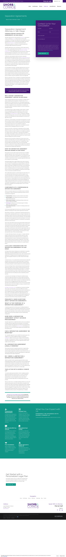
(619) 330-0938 (47, 1)
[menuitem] (4, 517)
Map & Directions (6, 508)
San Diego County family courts (9, 287)
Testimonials (38, 498)
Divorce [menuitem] (40, 6)
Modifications (6, 337)
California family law (12, 113)
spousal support (23, 48)
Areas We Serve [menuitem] (53, 6)
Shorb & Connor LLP (10, 42)
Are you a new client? (41, 35)
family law (21, 37)
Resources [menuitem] (59, 6)
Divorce (29, 498)
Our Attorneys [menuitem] (35, 6)
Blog (42, 498)
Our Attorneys (25, 498)
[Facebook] (57, 509)
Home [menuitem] (30, 6)
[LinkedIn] (62, 509)
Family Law (33, 498)
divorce (12, 38)
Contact (45, 498)
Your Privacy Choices (14, 516)
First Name (39, 28)
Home (21, 498)
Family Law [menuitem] (46, 6)
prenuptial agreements (24, 57)
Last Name (51, 28)
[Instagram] (59, 509)
